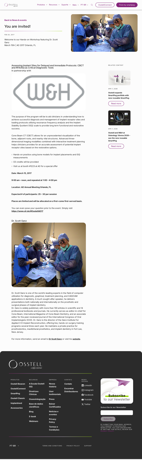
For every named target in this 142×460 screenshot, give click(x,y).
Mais (77, 5)
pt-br (86, 5)
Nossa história (53, 385)
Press (52, 399)
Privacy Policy (53, 421)
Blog (31, 412)
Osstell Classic (18, 398)
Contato (69, 384)
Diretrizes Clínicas (34, 393)
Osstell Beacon (18, 384)
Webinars (34, 421)
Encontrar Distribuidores (72, 390)
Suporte (67, 5)
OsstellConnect (106, 5)
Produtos (44, 5)
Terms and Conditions (52, 446)
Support (88, 446)
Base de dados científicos (36, 405)
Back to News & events (15, 20)
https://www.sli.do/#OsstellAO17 (28, 211)
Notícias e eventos (54, 413)
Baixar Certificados (56, 405)
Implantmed (16, 403)
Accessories (17, 407)
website (77, 339)
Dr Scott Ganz (55, 339)
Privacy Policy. (108, 431)
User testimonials (56, 393)
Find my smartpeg (127, 5)
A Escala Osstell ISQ (37, 385)
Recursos (56, 5)
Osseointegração (37, 399)
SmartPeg (15, 393)
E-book (32, 416)
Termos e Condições (55, 428)
